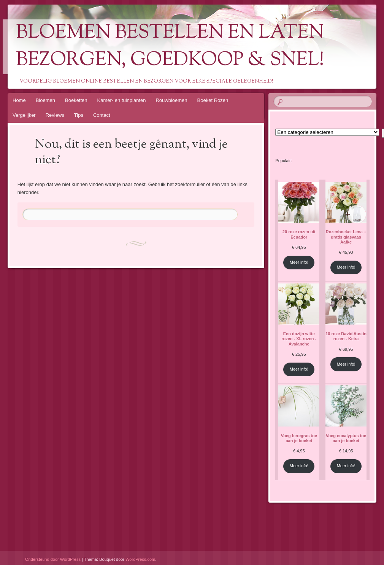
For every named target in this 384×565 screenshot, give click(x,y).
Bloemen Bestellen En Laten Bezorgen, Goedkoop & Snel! (170, 46)
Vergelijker (24, 115)
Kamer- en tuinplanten (121, 100)
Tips (78, 115)
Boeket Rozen (212, 100)
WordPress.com (140, 559)
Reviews (55, 115)
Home (19, 100)
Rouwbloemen (171, 100)
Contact (101, 115)
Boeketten (76, 100)
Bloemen (45, 100)
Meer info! (299, 262)
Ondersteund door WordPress (53, 559)
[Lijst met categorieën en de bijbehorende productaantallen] (327, 132)
